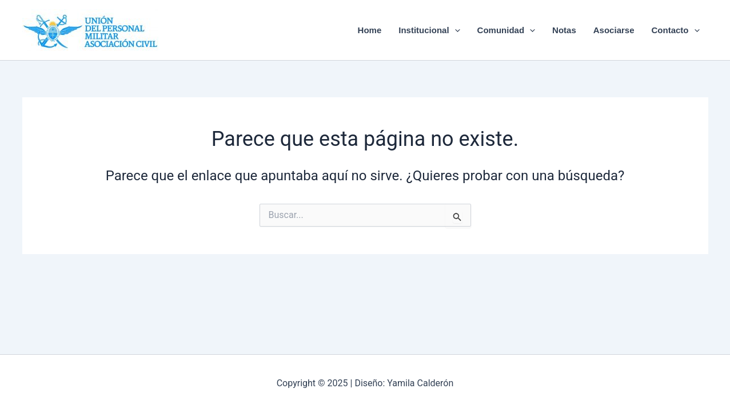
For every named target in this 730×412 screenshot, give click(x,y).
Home (370, 30)
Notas (564, 30)
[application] (454, 30)
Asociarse (614, 30)
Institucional (429, 30)
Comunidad (506, 30)
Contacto (676, 30)
